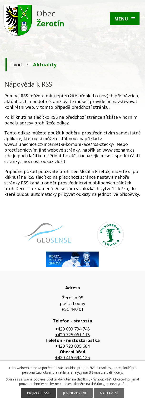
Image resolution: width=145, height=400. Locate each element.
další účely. (114, 372)
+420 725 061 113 (72, 334)
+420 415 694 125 (72, 357)
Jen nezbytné (75, 393)
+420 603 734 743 (72, 329)
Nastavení (109, 393)
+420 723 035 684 (72, 346)
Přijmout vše (38, 393)
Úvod (16, 64)
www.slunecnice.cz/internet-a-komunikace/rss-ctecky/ (59, 144)
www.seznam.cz (119, 150)
